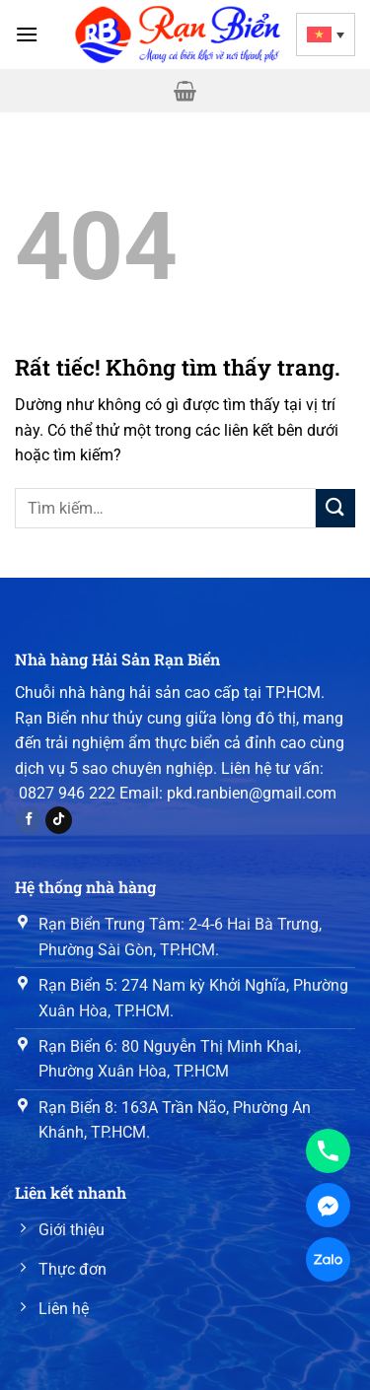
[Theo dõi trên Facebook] (29, 820)
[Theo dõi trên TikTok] (58, 820)
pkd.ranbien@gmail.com (251, 793)
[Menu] (26, 34)
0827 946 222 (67, 793)
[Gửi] (335, 508)
